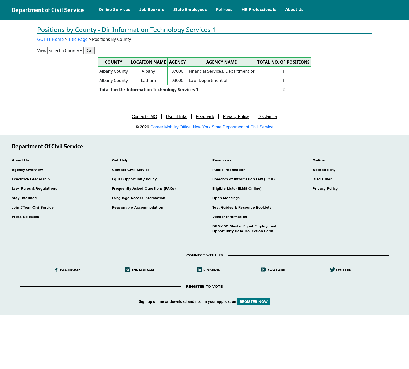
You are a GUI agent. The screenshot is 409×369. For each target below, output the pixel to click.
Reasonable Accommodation (137, 207)
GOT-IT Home (50, 39)
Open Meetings (226, 198)
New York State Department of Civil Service (233, 127)
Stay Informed (24, 198)
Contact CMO (144, 116)
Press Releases (25, 217)
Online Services (114, 10)
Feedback (205, 116)
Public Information (229, 170)
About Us (294, 10)
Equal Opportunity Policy (134, 179)
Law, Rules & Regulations (34, 189)
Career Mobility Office (170, 127)
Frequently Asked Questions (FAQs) (144, 189)
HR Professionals (259, 10)
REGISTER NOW (254, 302)
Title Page (78, 39)
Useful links (176, 116)
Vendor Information (229, 217)
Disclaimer (267, 116)
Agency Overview (27, 170)
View (41, 50)
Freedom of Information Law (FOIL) (243, 179)
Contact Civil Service (131, 170)
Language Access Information (138, 198)
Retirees (224, 10)
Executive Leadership (31, 179)
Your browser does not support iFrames (204, 341)
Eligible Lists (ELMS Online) (237, 189)
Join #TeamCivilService (33, 207)
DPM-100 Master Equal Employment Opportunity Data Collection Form (244, 229)
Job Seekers (151, 10)
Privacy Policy (236, 116)
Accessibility (324, 170)
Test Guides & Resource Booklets (242, 207)
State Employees (190, 10)
